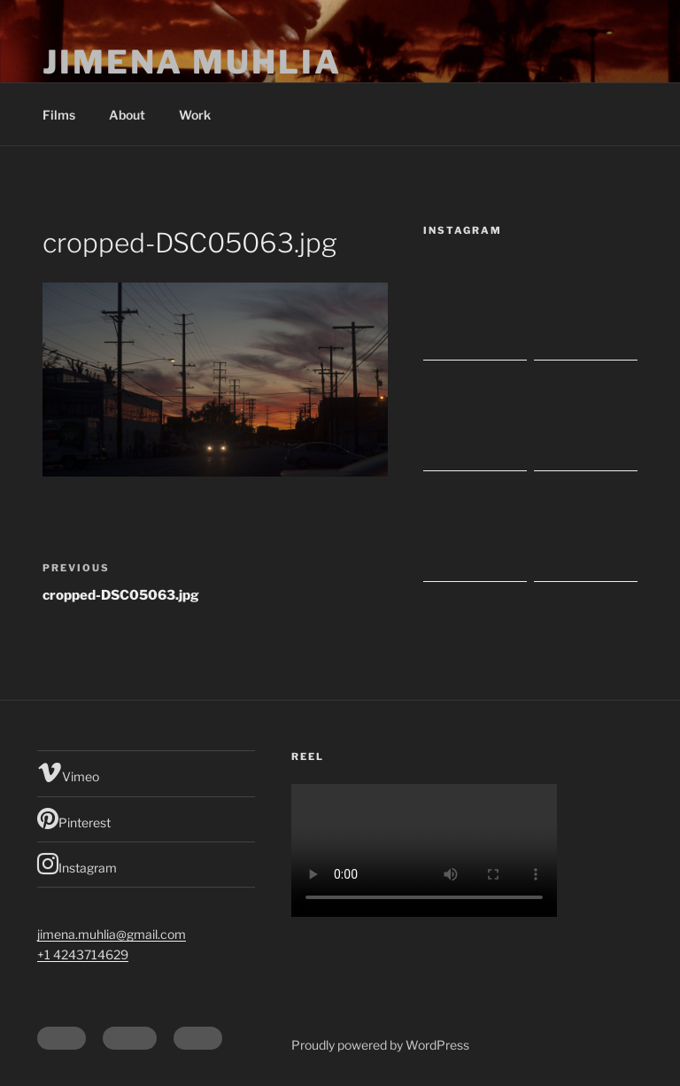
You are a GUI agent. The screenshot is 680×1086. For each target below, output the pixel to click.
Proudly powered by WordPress (380, 1044)
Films (58, 114)
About (127, 114)
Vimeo (68, 772)
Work (195, 114)
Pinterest (74, 818)
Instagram (77, 863)
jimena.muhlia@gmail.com (111, 934)
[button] (215, 380)
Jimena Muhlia (191, 62)
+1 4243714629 (82, 954)
